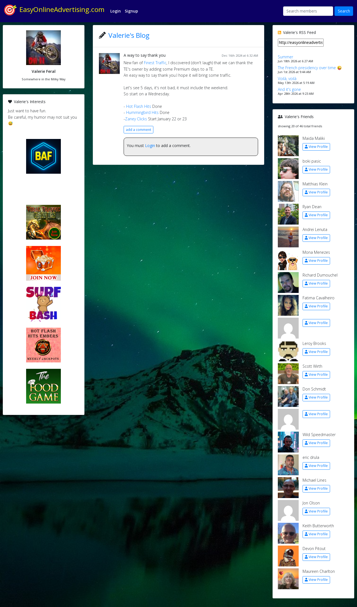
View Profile (316, 146)
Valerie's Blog (128, 35)
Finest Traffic (155, 62)
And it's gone (289, 89)
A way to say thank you (145, 55)
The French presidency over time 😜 (310, 67)
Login (150, 145)
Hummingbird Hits (142, 112)
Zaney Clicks (136, 118)
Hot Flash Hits (139, 106)
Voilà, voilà (287, 78)
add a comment (138, 129)
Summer (285, 56)
